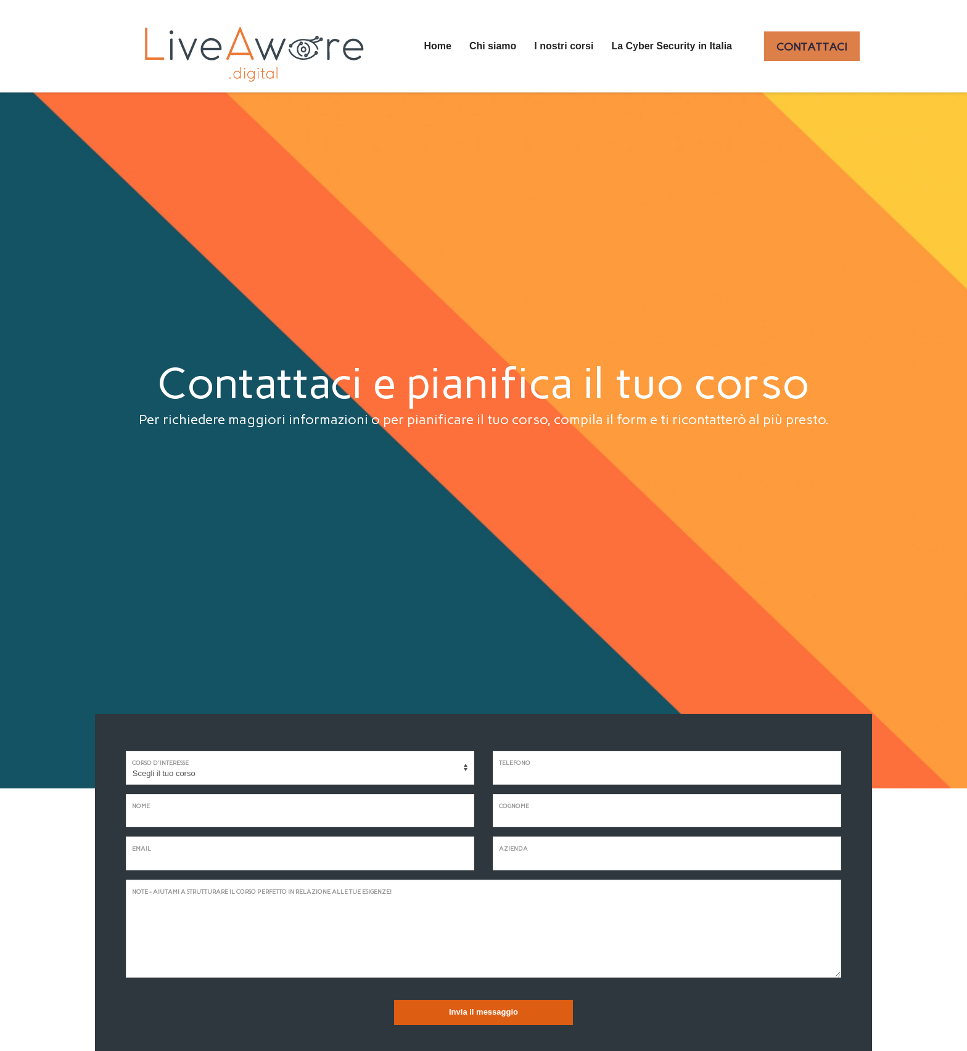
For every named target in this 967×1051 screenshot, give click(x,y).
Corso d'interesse (160, 763)
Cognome (514, 806)
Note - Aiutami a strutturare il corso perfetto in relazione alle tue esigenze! (262, 892)
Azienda (513, 848)
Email (141, 848)
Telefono (514, 763)
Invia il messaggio (483, 1011)
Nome (141, 806)
